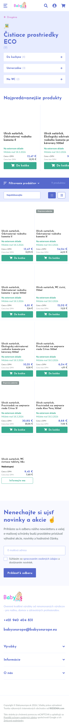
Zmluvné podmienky (13, 721)
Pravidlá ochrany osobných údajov (20, 717)
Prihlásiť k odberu (19, 573)
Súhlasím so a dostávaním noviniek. (34, 561)
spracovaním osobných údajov (40, 559)
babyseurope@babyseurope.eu (30, 630)
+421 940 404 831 (18, 620)
